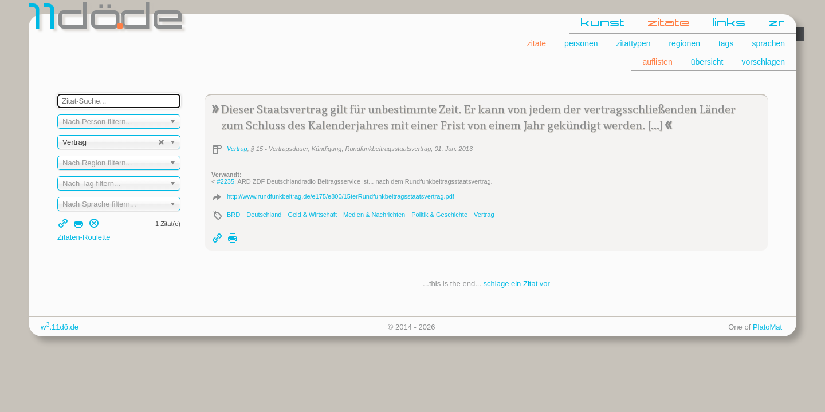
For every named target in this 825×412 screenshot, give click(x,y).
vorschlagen (763, 61)
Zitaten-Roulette (84, 237)
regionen (684, 43)
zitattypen (633, 43)
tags (725, 43)
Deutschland (263, 214)
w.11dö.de (59, 327)
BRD (233, 214)
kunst (603, 23)
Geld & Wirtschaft (312, 214)
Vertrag (237, 148)
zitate (669, 23)
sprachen (768, 43)
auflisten (658, 61)
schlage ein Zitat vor (517, 283)
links (729, 23)
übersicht (707, 61)
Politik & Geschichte (439, 214)
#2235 (225, 181)
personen (581, 43)
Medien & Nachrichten (374, 214)
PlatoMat (767, 327)
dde (107, 19)
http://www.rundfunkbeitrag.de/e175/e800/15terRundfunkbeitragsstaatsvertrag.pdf (340, 196)
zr (777, 23)
